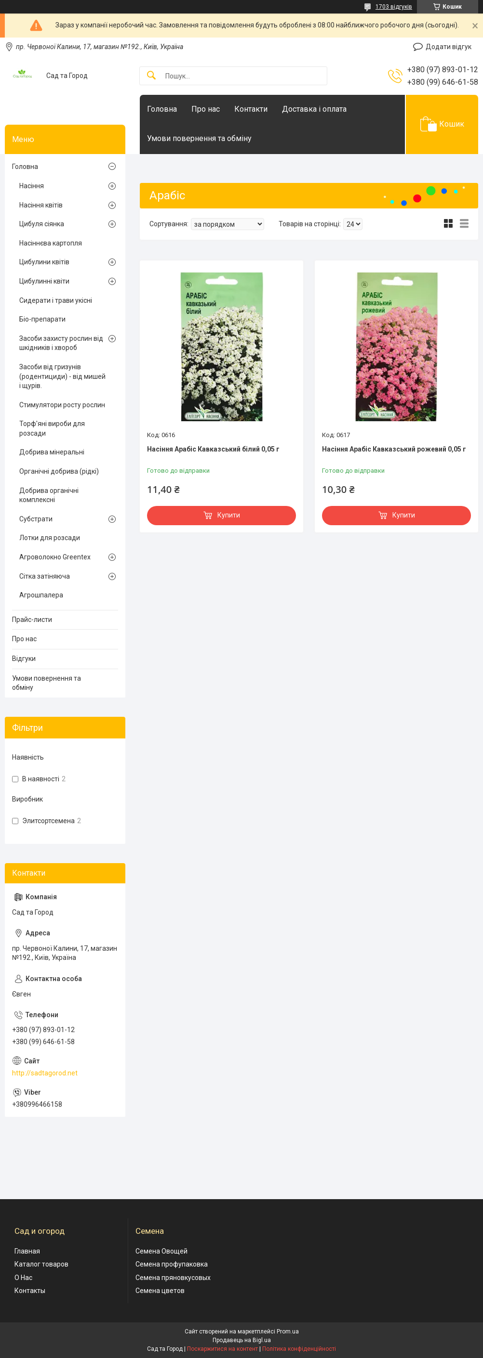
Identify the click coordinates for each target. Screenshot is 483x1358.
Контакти (251, 109)
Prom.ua (288, 1331)
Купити (228, 515)
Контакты (29, 1290)
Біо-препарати (42, 319)
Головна (162, 109)
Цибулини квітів (44, 262)
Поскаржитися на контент (222, 1348)
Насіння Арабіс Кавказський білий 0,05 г (213, 449)
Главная (27, 1251)
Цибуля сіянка (41, 224)
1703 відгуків (394, 6)
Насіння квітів (41, 205)
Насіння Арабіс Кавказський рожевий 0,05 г (394, 449)
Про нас (205, 109)
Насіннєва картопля (50, 243)
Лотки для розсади (49, 538)
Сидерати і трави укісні (55, 300)
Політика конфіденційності (299, 1348)
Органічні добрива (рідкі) (59, 471)
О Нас (23, 1277)
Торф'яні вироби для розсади (52, 428)
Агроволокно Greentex (55, 557)
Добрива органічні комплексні (49, 495)
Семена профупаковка (171, 1264)
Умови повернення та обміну (199, 138)
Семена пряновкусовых (173, 1277)
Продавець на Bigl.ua (242, 1340)
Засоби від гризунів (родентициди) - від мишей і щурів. (62, 376)
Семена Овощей (161, 1251)
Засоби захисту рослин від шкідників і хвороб (61, 343)
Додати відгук (448, 47)
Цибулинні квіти (44, 281)
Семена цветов (160, 1290)
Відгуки (24, 658)
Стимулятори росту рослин (62, 405)
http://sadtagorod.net (45, 1073)
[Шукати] (151, 75)
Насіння (31, 186)
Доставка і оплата (314, 109)
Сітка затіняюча (44, 576)
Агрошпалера (41, 595)
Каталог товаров (41, 1264)
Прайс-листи (32, 619)
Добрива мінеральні (51, 452)
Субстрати (36, 519)
